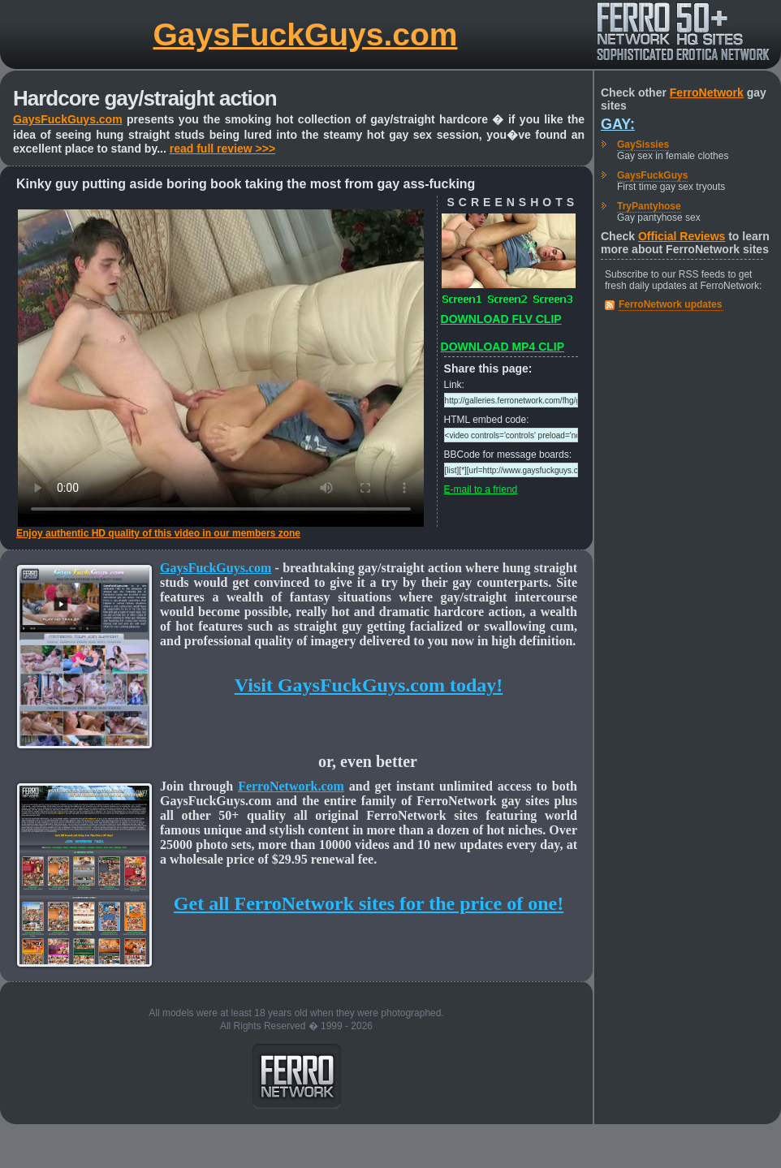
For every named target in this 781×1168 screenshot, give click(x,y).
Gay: (618, 124)
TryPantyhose (649, 206)
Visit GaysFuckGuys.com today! (369, 685)
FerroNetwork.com (291, 786)
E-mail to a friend (481, 489)
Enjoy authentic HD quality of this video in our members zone (158, 533)
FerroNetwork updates (670, 304)
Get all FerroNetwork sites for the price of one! (368, 903)
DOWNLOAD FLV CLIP (501, 318)
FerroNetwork (707, 92)
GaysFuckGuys (652, 175)
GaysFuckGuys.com (305, 34)
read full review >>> (222, 148)
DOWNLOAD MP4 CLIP (502, 346)
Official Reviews (681, 236)
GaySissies (643, 144)
